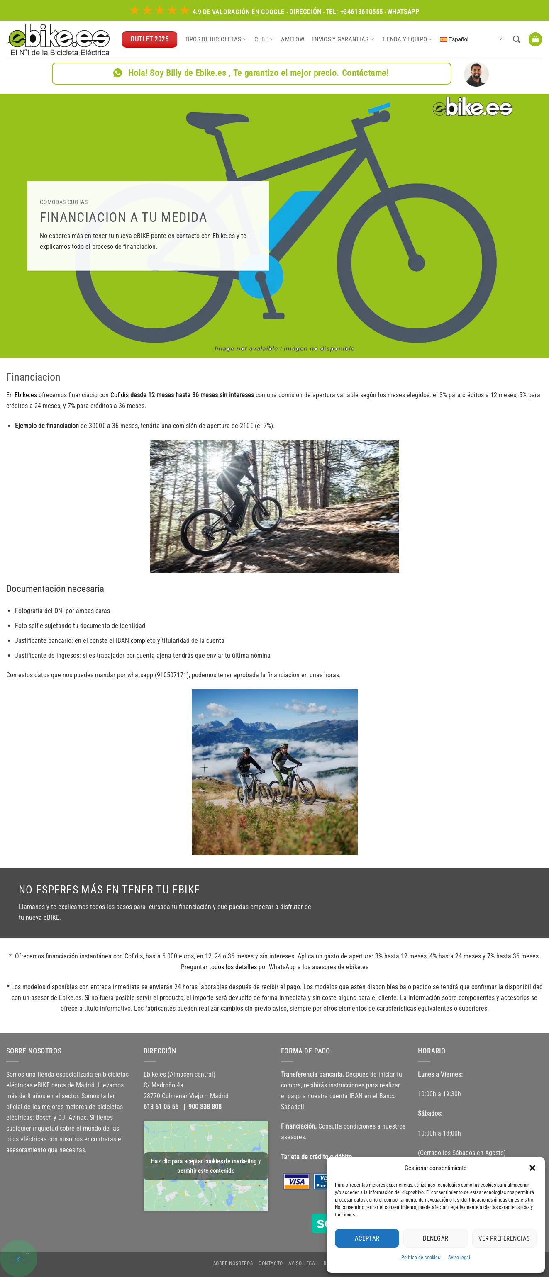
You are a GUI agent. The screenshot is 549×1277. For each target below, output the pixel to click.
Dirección (305, 12)
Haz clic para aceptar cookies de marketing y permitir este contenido (206, 1166)
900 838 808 (205, 1107)
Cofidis (119, 395)
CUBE (264, 39)
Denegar (435, 1238)
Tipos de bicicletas (216, 39)
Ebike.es (26, 395)
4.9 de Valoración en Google (239, 12)
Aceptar (367, 1238)
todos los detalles (233, 967)
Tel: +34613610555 (354, 12)
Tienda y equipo (407, 39)
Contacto (271, 1263)
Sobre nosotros (233, 1263)
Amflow (292, 39)
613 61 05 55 (161, 1107)
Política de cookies (420, 1257)
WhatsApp (403, 12)
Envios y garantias (343, 39)
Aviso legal (459, 1257)
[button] (532, 1168)
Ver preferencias (504, 1238)
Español (454, 39)
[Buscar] (516, 39)
